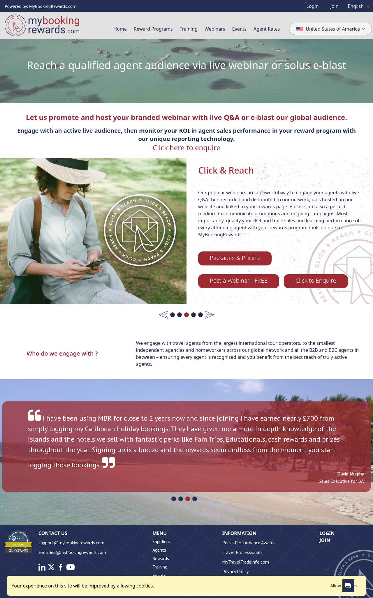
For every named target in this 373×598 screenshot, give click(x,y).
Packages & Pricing (235, 258)
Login (327, 533)
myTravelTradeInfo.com (245, 562)
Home (120, 29)
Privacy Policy (235, 571)
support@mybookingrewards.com (71, 542)
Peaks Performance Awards (248, 542)
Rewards (160, 558)
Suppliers (161, 541)
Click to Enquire (315, 280)
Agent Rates (267, 29)
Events (239, 29)
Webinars (215, 29)
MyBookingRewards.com (52, 6)
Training (189, 29)
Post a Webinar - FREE (239, 280)
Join (324, 540)
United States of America (331, 28)
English (360, 6)
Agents (159, 550)
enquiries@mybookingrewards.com (72, 552)
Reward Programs (153, 29)
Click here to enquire (186, 147)
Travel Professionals (242, 552)
